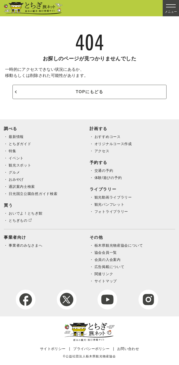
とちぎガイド (20, 144)
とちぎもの (18, 220)
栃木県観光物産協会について (118, 245)
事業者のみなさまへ (25, 245)
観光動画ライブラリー (113, 197)
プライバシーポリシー (91, 349)
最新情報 (16, 137)
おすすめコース (107, 137)
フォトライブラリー (111, 211)
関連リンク (103, 274)
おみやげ (16, 179)
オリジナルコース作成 (113, 144)
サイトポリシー (52, 349)
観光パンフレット (109, 204)
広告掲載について (109, 267)
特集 (12, 151)
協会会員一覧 (105, 252)
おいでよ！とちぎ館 (25, 213)
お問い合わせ (128, 349)
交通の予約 (103, 171)
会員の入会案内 (107, 260)
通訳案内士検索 (22, 187)
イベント (16, 158)
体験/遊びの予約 (108, 178)
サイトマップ (105, 281)
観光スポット (20, 165)
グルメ (14, 172)
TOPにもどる (89, 92)
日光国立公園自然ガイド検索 (33, 194)
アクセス (101, 151)
